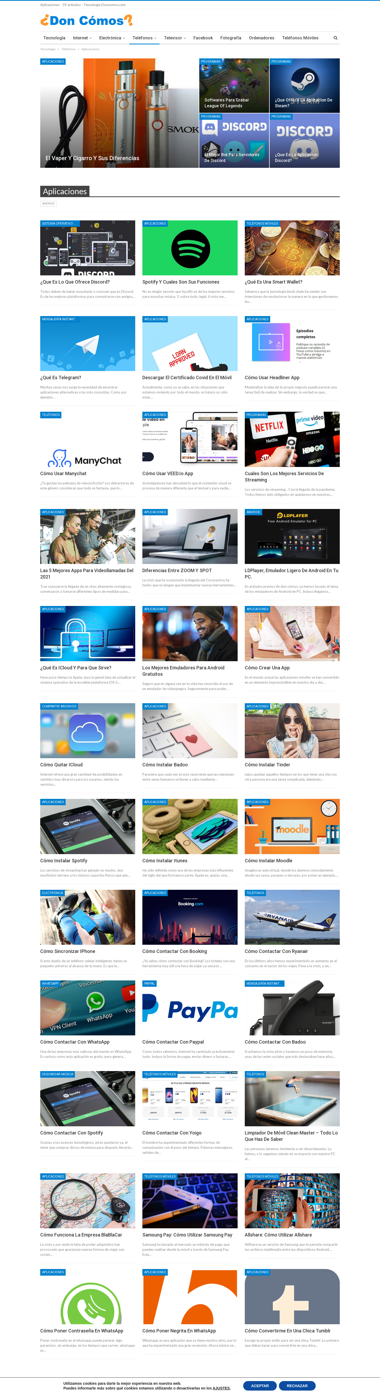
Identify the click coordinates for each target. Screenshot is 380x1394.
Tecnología (54, 37)
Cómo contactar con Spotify (71, 1133)
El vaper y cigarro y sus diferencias (92, 158)
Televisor (173, 37)
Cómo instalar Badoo (165, 764)
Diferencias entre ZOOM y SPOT (177, 570)
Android (48, 203)
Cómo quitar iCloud (61, 764)
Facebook (203, 37)
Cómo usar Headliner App (272, 377)
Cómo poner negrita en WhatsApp (179, 1330)
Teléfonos (143, 37)
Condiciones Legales (86, 1386)
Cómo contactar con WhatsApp (75, 1042)
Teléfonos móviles (262, 223)
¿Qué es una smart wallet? (273, 282)
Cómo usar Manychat (63, 473)
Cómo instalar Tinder (267, 764)
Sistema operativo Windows (61, 223)
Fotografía (230, 37)
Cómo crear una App (267, 667)
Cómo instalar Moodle (268, 860)
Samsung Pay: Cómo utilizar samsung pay (187, 1235)
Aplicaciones (53, 61)
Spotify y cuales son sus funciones (180, 282)
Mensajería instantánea (61, 319)
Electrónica (110, 37)
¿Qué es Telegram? (60, 377)
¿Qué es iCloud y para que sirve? (75, 667)
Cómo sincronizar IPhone (67, 951)
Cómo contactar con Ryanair (276, 951)
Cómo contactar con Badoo (275, 1042)
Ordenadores (261, 37)
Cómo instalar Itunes (164, 860)
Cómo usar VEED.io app (167, 473)
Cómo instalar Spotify (63, 860)
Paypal (149, 983)
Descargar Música (57, 1074)
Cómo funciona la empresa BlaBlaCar (81, 1235)
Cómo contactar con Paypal (173, 1042)
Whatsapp (50, 983)
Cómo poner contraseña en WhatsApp (81, 1330)
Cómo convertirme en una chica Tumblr (288, 1330)
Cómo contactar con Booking (174, 951)
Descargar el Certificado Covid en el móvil (187, 377)
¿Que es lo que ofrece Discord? (75, 282)
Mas (286, 37)
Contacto (333, 1386)
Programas (210, 61)
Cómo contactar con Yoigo (172, 1133)
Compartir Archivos (59, 706)
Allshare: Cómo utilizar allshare (278, 1235)
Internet (80, 37)
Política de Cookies (54, 1386)
